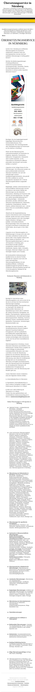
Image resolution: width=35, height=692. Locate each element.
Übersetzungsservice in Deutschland (15, 683)
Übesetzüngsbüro (24, 685)
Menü (3, 35)
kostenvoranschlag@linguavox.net (20, 396)
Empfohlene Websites (20, 681)
